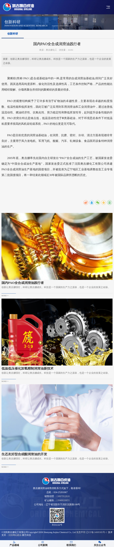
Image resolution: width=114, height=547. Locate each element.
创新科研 (12, 33)
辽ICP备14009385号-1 (96, 532)
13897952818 (62, 496)
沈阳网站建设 (14, 535)
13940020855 (62, 500)
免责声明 (80, 532)
